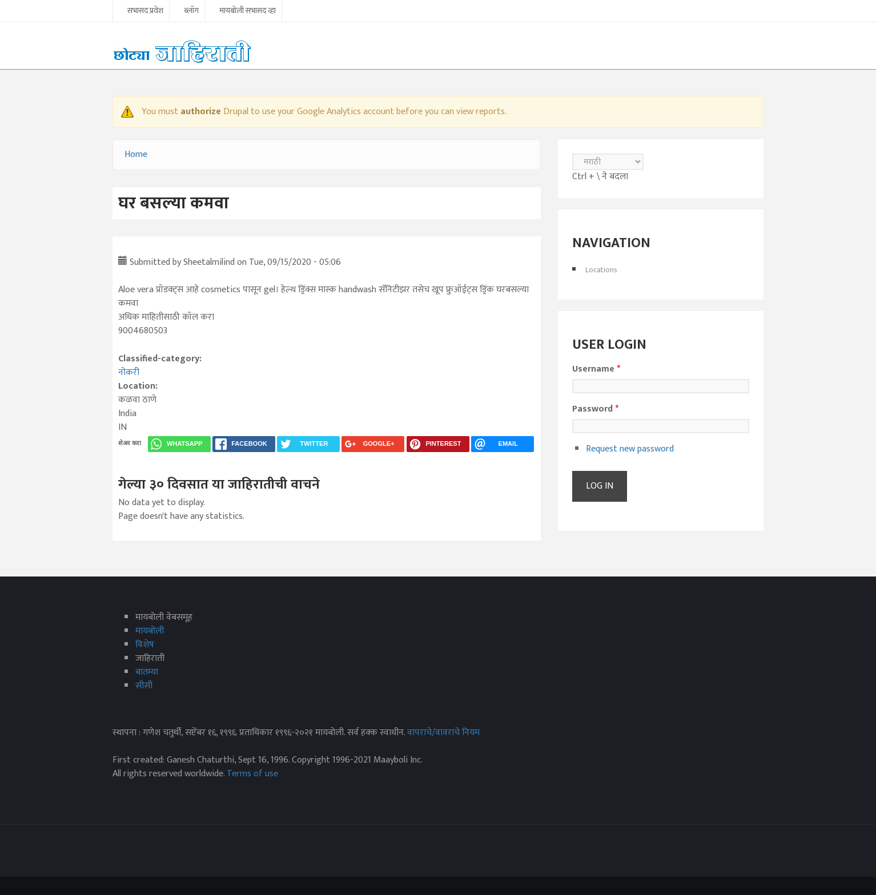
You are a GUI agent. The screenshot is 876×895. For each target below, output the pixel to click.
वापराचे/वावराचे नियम (443, 732)
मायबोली (149, 631)
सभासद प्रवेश (145, 11)
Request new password (630, 449)
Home (135, 154)
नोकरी (128, 372)
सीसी (143, 686)
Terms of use (252, 773)
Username (596, 369)
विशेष (144, 644)
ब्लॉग (191, 11)
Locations (601, 270)
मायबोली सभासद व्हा (247, 11)
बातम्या (146, 672)
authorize (200, 111)
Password (595, 409)
